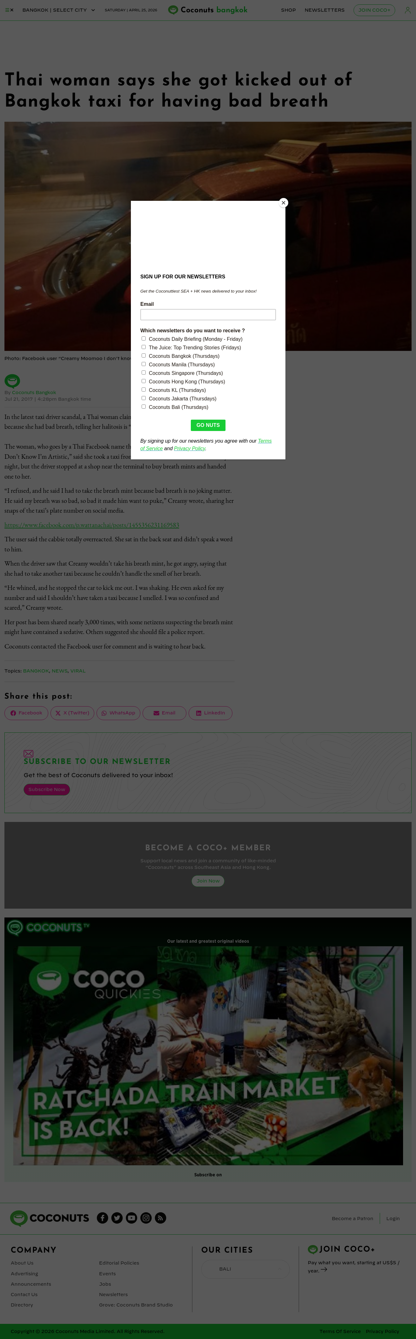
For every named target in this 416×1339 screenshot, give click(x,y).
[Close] (284, 202)
